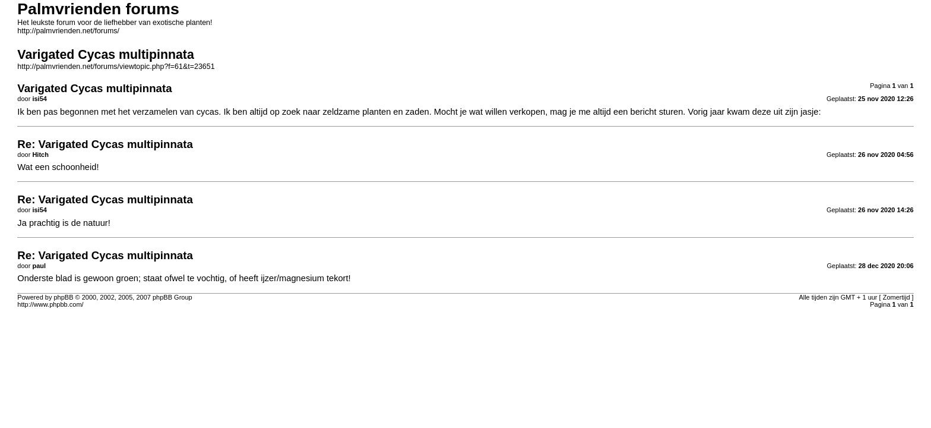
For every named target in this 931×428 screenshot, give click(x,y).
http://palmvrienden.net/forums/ (68, 31)
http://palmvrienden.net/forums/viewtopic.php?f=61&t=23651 (115, 66)
